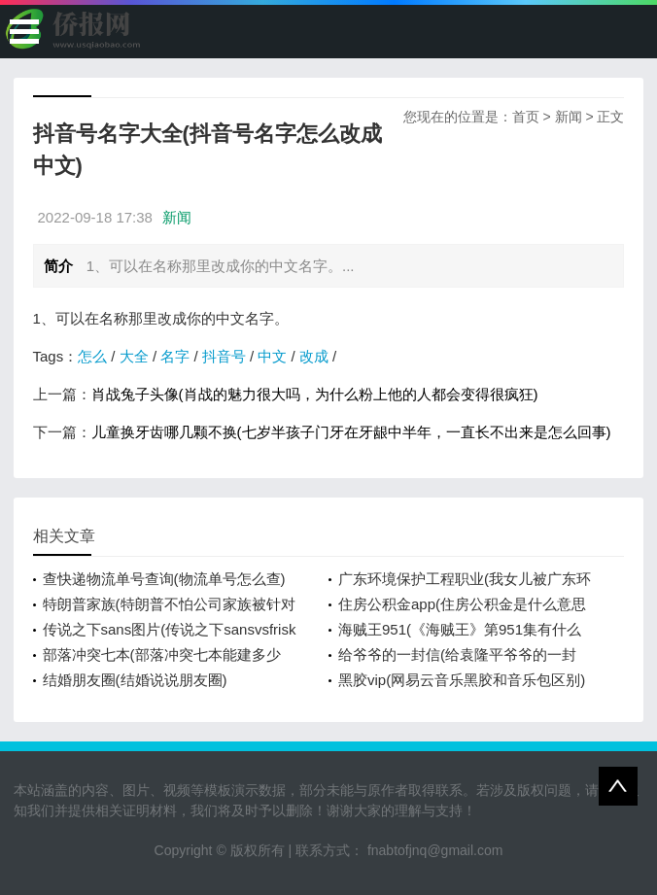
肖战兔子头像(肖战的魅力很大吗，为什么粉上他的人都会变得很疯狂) (314, 394)
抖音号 (224, 356)
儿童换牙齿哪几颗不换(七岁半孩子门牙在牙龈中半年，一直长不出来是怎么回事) (351, 432)
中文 (272, 356)
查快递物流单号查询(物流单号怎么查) (164, 578)
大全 (134, 356)
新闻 (568, 116)
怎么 (92, 356)
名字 (175, 356)
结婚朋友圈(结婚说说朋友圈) (135, 679)
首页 (525, 116)
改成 (313, 356)
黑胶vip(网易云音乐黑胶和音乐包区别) (461, 679)
